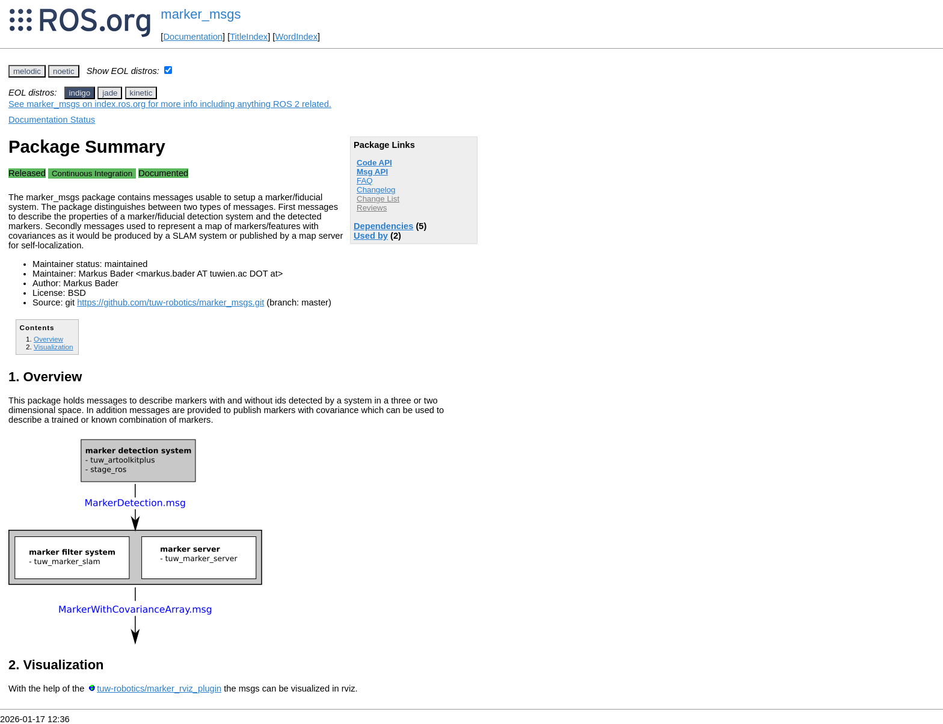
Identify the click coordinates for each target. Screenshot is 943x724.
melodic (27, 71)
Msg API (372, 171)
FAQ (365, 180)
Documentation (193, 36)
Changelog (376, 189)
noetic (64, 71)
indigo (80, 92)
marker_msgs (201, 14)
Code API (374, 162)
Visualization (53, 347)
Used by (371, 236)
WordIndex (296, 36)
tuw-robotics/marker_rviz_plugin (159, 688)
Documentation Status (51, 119)
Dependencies (383, 226)
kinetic (141, 92)
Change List (378, 198)
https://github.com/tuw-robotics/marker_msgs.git (170, 302)
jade (109, 92)
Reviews (372, 207)
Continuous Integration (92, 173)
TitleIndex (249, 36)
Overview (48, 339)
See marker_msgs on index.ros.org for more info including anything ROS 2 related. (169, 104)
